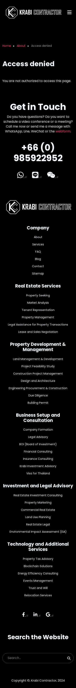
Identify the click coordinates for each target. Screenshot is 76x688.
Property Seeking (38, 295)
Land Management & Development (38, 359)
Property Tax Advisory (38, 559)
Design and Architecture (38, 381)
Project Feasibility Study (38, 366)
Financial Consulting (38, 451)
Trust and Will (38, 588)
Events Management (38, 581)
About (38, 237)
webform (63, 131)
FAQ (38, 252)
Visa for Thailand (38, 473)
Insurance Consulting (38, 459)
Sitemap (38, 274)
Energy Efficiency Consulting (38, 573)
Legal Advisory (38, 437)
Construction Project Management (38, 374)
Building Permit (38, 403)
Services (38, 244)
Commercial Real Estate (38, 510)
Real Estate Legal (38, 524)
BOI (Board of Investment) (38, 444)
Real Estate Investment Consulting (38, 495)
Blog (38, 259)
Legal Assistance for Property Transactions (38, 325)
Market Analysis (38, 303)
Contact (38, 266)
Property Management (38, 317)
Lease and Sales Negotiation (38, 332)
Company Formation (38, 430)
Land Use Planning (38, 517)
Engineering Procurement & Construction (38, 388)
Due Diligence (38, 395)
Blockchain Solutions (38, 566)
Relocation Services (38, 595)
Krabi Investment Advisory (38, 466)
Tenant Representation (38, 310)
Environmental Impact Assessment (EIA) (38, 532)
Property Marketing (38, 503)
